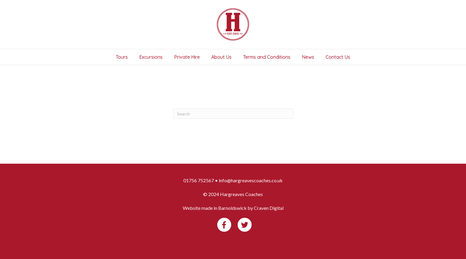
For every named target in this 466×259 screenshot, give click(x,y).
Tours (122, 57)
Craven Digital (269, 208)
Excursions (151, 57)
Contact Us (338, 57)
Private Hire (187, 57)
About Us (221, 57)
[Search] (233, 114)
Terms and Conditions (266, 57)
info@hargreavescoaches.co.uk (251, 180)
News (308, 57)
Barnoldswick (232, 208)
